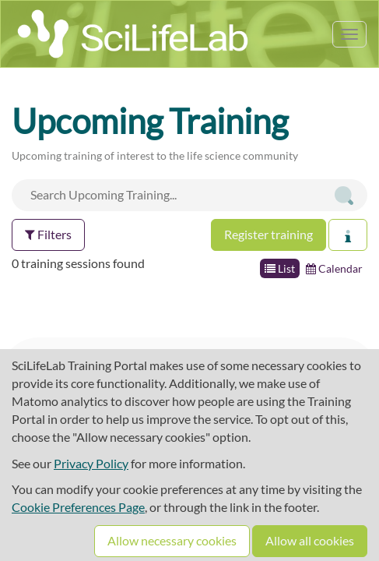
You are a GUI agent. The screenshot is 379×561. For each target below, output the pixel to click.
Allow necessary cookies (172, 540)
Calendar (334, 268)
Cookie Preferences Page (78, 506)
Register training (268, 234)
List (280, 268)
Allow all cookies (309, 540)
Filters (48, 234)
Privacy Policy (91, 463)
